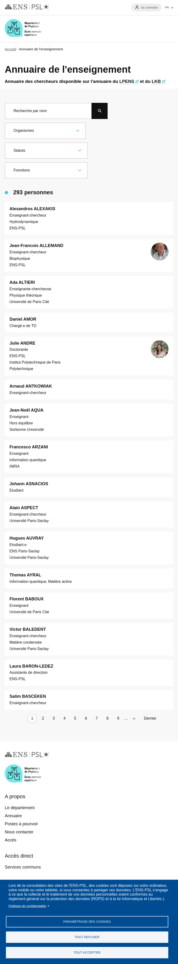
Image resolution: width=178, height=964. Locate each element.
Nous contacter (19, 832)
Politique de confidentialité (27, 906)
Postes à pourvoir (21, 824)
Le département (20, 807)
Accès (10, 840)
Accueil (10, 49)
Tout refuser (86, 937)
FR (167, 7)
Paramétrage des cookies (87, 921)
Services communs (23, 867)
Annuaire (13, 815)
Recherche (154, 28)
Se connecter (149, 7)
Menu (167, 28)
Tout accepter (86, 952)
